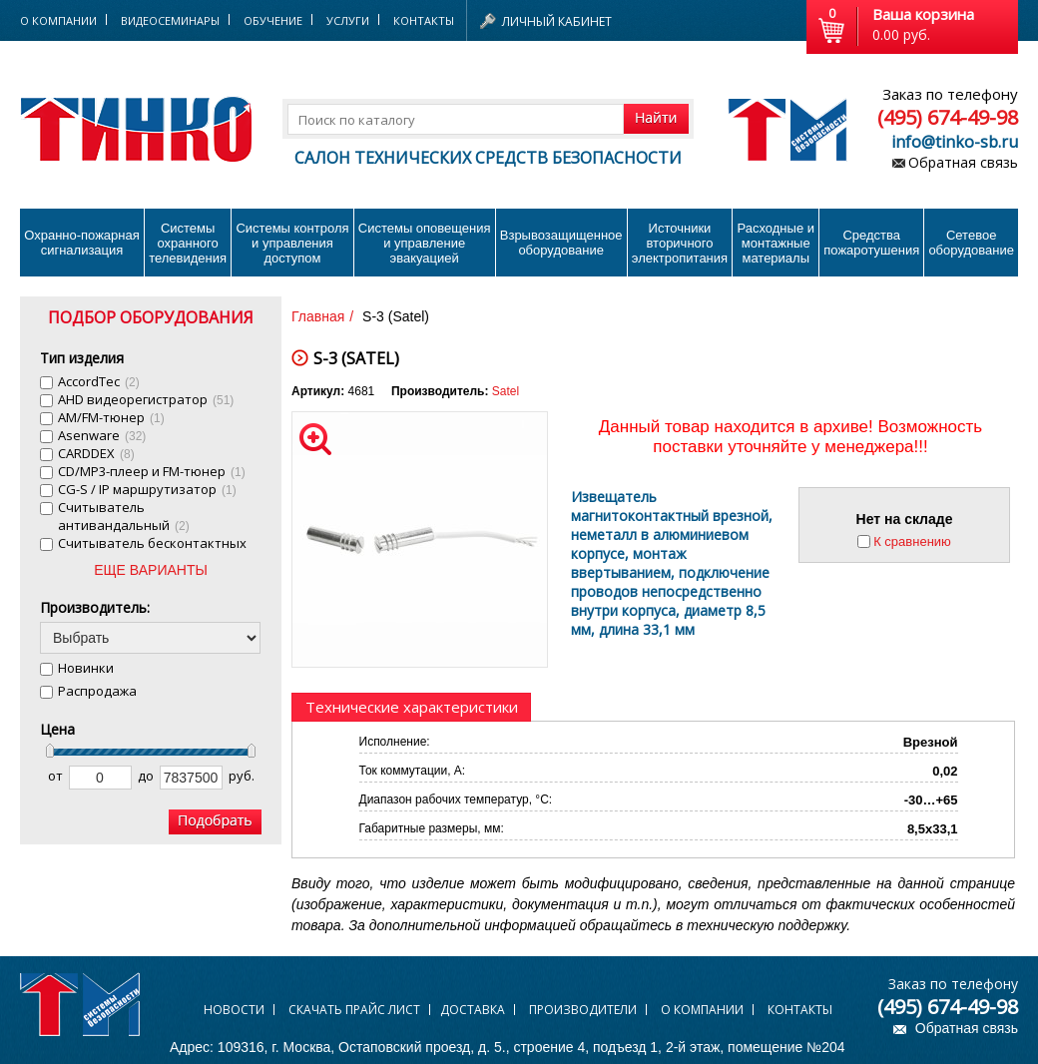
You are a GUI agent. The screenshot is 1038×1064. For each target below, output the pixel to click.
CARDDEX (96, 453)
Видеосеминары (170, 20)
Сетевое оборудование (971, 243)
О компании (702, 1009)
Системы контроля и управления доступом (292, 243)
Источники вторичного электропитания (680, 243)
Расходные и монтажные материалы (776, 243)
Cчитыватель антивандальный (124, 516)
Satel (505, 391)
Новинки (86, 668)
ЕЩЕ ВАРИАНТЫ (151, 570)
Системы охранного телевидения (188, 243)
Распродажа (97, 691)
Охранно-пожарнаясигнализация (82, 243)
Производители (583, 1009)
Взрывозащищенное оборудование (561, 243)
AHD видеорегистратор (146, 399)
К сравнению (912, 541)
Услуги (347, 20)
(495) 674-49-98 (947, 117)
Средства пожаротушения (871, 243)
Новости (234, 1009)
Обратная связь (963, 162)
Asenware (102, 435)
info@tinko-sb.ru (954, 142)
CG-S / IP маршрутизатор (147, 489)
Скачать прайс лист (354, 1009)
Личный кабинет (557, 21)
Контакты (423, 20)
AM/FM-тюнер (111, 417)
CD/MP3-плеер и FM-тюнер (152, 471)
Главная (317, 316)
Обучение (273, 20)
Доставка (472, 1009)
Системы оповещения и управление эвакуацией (424, 243)
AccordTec (99, 381)
